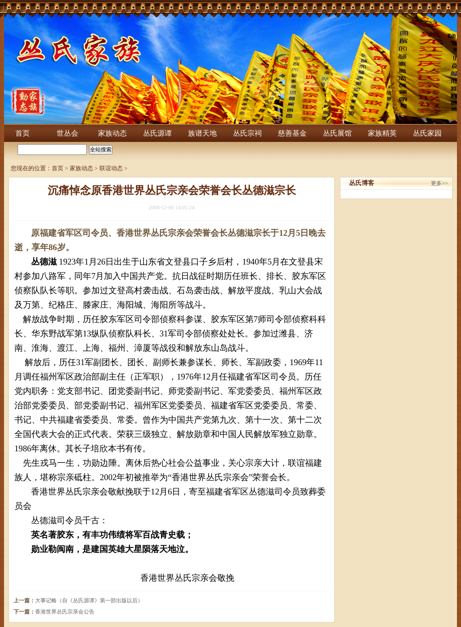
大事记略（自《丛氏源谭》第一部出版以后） (89, 600)
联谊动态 (111, 168)
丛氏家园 (427, 133)
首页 (22, 133)
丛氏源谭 (157, 133)
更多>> (439, 183)
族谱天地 (202, 133)
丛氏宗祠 (247, 133)
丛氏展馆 (337, 133)
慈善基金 (292, 133)
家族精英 (382, 133)
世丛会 (67, 133)
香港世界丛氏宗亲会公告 (64, 612)
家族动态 (112, 133)
